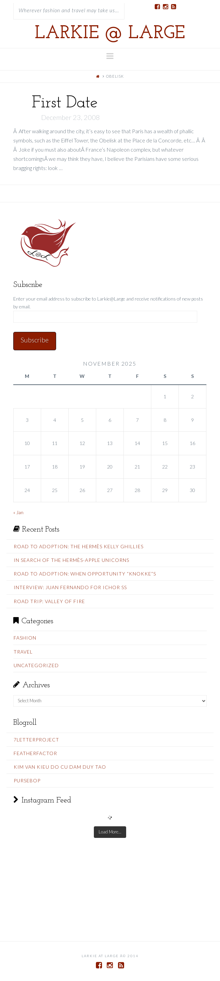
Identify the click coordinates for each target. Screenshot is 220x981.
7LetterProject (36, 739)
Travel (23, 652)
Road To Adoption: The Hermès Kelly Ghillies (78, 546)
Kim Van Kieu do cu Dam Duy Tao (60, 767)
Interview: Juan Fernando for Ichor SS (70, 587)
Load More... (110, 831)
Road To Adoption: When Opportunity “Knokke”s (85, 574)
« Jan (18, 512)
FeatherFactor (35, 753)
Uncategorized (36, 665)
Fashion (25, 638)
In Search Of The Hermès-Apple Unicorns (71, 560)
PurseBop (27, 780)
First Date (64, 103)
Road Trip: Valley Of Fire (49, 601)
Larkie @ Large (110, 34)
